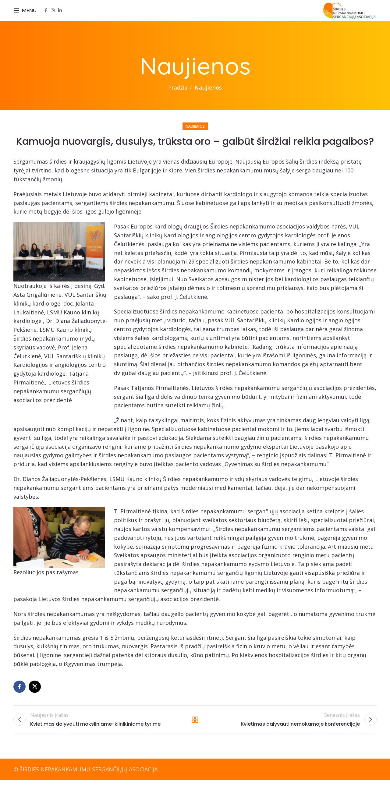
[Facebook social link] (46, 15)
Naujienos (208, 97)
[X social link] (35, 696)
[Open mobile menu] (25, 15)
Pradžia (177, 97)
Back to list (195, 731)
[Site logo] (346, 14)
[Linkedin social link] (60, 15)
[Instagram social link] (52, 15)
